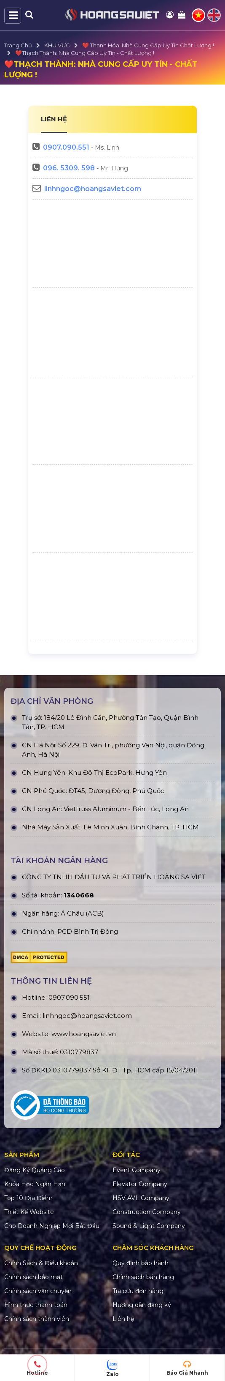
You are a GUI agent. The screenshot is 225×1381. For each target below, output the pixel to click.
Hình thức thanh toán (35, 1305)
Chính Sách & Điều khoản (41, 1263)
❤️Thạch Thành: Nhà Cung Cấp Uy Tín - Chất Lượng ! (84, 52)
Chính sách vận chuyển (38, 1291)
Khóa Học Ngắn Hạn (34, 1184)
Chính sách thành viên (36, 1319)
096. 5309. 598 (69, 168)
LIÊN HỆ (54, 119)
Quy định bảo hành (140, 1263)
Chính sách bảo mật (33, 1277)
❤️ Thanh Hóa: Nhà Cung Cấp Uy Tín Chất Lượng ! (148, 45)
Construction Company (146, 1212)
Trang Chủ (18, 45)
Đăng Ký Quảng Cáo (34, 1170)
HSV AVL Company (140, 1198)
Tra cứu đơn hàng (137, 1291)
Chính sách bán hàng (143, 1277)
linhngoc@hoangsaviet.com (92, 189)
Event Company (136, 1170)
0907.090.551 (66, 147)
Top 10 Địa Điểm (28, 1198)
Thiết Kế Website (29, 1212)
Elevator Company (139, 1184)
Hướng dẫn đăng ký (141, 1305)
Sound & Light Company (148, 1226)
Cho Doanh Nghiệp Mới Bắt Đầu (51, 1226)
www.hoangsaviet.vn (83, 1034)
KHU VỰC (57, 45)
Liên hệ (123, 1319)
